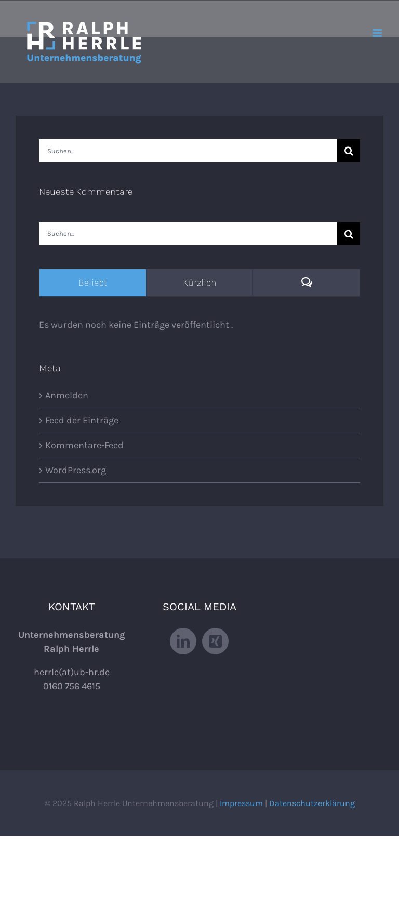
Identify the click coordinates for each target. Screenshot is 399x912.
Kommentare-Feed (84, 445)
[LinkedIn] (183, 641)
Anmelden (66, 395)
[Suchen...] (188, 150)
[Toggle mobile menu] (378, 33)
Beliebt (92, 282)
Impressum (241, 803)
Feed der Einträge (81, 420)
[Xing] (215, 641)
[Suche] (348, 150)
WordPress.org (75, 470)
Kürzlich (200, 282)
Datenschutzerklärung (312, 803)
